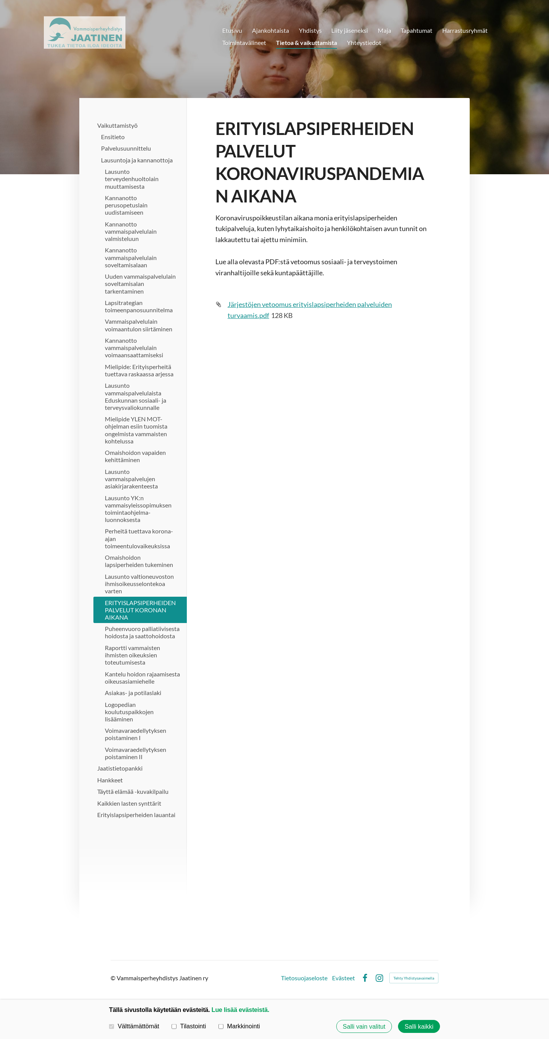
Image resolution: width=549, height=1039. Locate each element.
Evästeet (343, 978)
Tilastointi (189, 1026)
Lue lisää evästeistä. (240, 1009)
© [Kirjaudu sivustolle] (114, 977)
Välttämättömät (134, 1026)
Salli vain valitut (364, 1026)
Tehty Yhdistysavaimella (413, 978)
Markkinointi (239, 1026)
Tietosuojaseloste (304, 978)
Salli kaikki (419, 1026)
